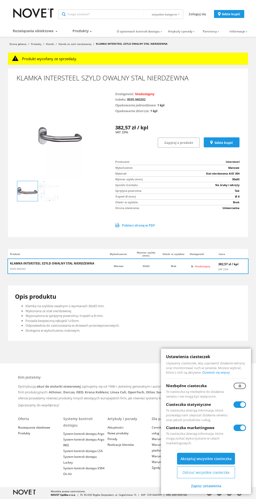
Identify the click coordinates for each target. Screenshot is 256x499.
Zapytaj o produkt (178, 142)
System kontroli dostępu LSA (83, 451)
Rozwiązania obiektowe (33, 30)
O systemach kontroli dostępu (138, 31)
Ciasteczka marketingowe (190, 427)
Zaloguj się (197, 14)
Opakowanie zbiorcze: (132, 111)
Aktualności (116, 427)
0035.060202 (18, 268)
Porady (112, 439)
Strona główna (18, 44)
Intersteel (233, 162)
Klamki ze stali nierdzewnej (75, 44)
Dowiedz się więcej (216, 372)
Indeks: (120, 99)
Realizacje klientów (121, 445)
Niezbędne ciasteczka (186, 385)
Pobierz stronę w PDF (135, 225)
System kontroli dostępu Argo (83, 434)
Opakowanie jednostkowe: (135, 105)
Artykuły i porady (180, 31)
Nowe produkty (118, 433)
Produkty (80, 30)
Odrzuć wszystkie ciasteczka (206, 472)
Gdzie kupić (231, 14)
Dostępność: (124, 94)
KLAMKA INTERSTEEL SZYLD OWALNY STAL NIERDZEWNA (52, 263)
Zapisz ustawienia (206, 486)
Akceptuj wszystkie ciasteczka (206, 458)
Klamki (50, 44)
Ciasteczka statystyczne (188, 404)
